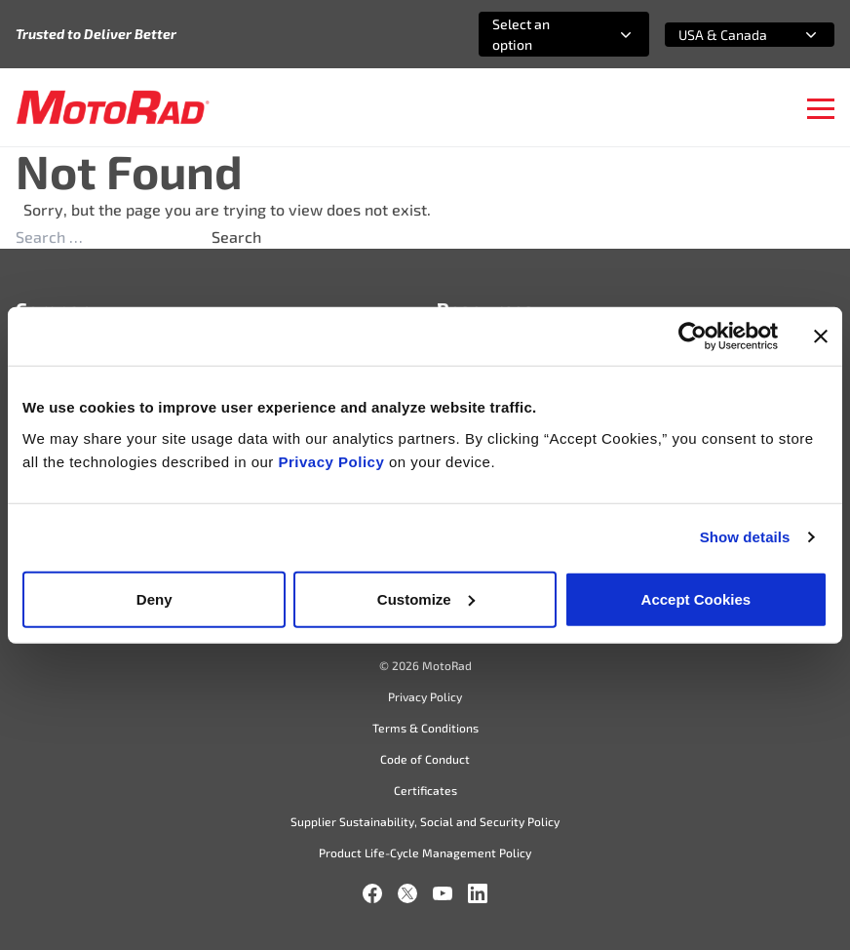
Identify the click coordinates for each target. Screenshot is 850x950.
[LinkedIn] (477, 893)
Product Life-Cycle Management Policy (425, 852)
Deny (154, 598)
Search (236, 236)
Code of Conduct (425, 759)
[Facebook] (372, 893)
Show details (745, 537)
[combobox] (540, 34)
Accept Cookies (696, 598)
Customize (426, 598)
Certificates (425, 790)
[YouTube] (442, 893)
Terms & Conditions (425, 727)
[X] (407, 893)
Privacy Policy (334, 461)
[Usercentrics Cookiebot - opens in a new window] (692, 336)
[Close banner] (821, 336)
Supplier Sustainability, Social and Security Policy (425, 821)
